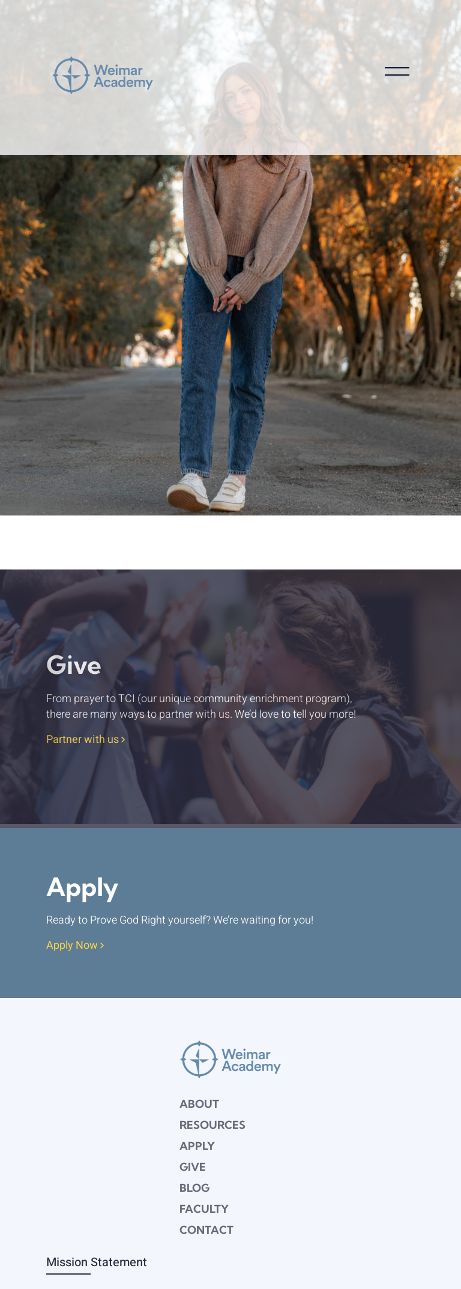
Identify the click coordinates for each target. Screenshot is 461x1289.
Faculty (204, 1209)
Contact (206, 1230)
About (199, 1104)
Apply (197, 1146)
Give (192, 1167)
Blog (194, 1188)
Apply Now (75, 946)
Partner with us (85, 740)
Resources (212, 1125)
